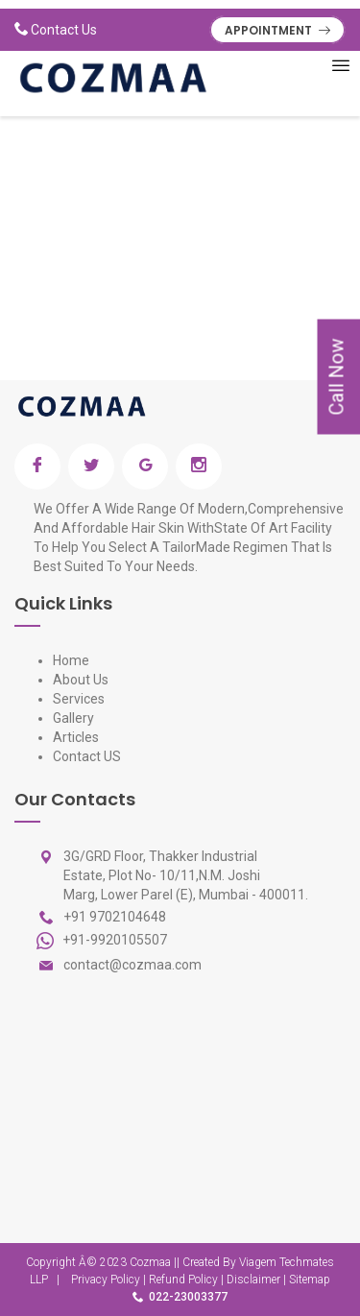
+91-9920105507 (113, 938)
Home (71, 660)
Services (79, 698)
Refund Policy (183, 1279)
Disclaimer (253, 1279)
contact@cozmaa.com (132, 964)
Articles (76, 737)
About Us (80, 679)
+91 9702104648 (114, 916)
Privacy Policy (105, 1279)
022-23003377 (188, 1297)
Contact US (87, 756)
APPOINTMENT (277, 30)
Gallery (73, 718)
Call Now (336, 377)
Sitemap (309, 1279)
